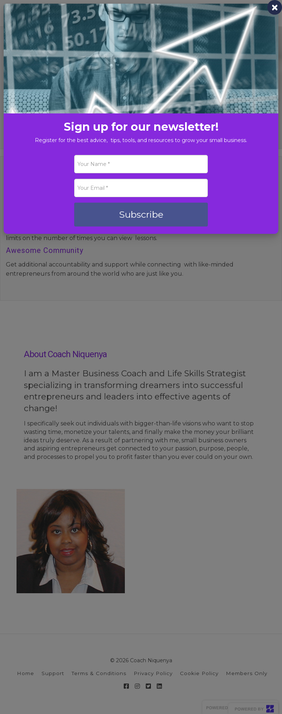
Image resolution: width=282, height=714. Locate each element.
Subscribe (141, 214)
